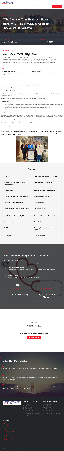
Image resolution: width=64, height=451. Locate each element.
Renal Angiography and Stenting (14, 222)
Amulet (6, 176)
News (49, 6)
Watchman (7, 235)
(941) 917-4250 (47, 42)
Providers (12, 6)
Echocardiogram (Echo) (41, 196)
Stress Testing (38, 222)
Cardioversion (8, 190)
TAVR (6, 228)
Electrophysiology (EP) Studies (13, 202)
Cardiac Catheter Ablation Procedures (46, 176)
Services (31, 6)
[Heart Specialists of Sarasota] (8, 2)
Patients (38, 6)
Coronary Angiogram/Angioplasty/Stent (16, 196)
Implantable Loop (39, 208)
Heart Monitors (39, 202)
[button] (57, 6)
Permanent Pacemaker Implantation (45, 216)
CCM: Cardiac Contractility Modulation (17, 216)
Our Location (24, 6)
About (17, 6)
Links (44, 6)
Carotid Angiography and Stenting (45, 190)
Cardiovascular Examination (43, 182)
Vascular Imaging (39, 235)
